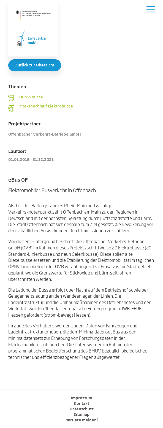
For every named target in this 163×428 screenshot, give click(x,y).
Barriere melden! (82, 420)
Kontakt (81, 404)
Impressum (81, 398)
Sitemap (81, 415)
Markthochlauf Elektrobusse (46, 106)
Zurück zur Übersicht (34, 65)
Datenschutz (82, 409)
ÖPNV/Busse (31, 97)
